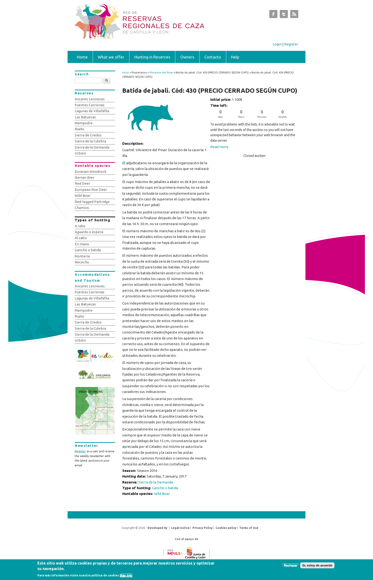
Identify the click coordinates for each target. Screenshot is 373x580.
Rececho (82, 262)
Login (277, 44)
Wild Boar (162, 494)
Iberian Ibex (84, 177)
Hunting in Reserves (152, 57)
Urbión (80, 153)
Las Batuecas (85, 117)
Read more (219, 147)
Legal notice (180, 527)
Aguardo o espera (89, 232)
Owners (187, 57)
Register (291, 44)
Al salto (81, 238)
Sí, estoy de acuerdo (317, 566)
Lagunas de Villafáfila (92, 111)
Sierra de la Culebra (90, 141)
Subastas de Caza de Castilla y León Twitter (284, 15)
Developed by (157, 527)
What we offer (111, 57)
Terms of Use (248, 527)
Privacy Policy (202, 527)
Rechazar (291, 566)
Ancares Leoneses (90, 99)
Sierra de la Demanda (155, 482)
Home (82, 57)
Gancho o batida (165, 488)
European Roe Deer (91, 190)
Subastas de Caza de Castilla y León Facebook (273, 15)
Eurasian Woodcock (90, 171)
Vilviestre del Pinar (161, 72)
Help (235, 57)
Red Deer (82, 183)
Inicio (125, 72)
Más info (126, 576)
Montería (82, 256)
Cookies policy (226, 527)
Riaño (79, 129)
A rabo (80, 226)
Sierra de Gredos (88, 135)
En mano (82, 244)
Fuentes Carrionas (89, 105)
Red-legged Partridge (92, 202)
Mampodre (84, 123)
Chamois (82, 208)
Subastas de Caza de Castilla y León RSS (294, 15)
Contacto (212, 57)
